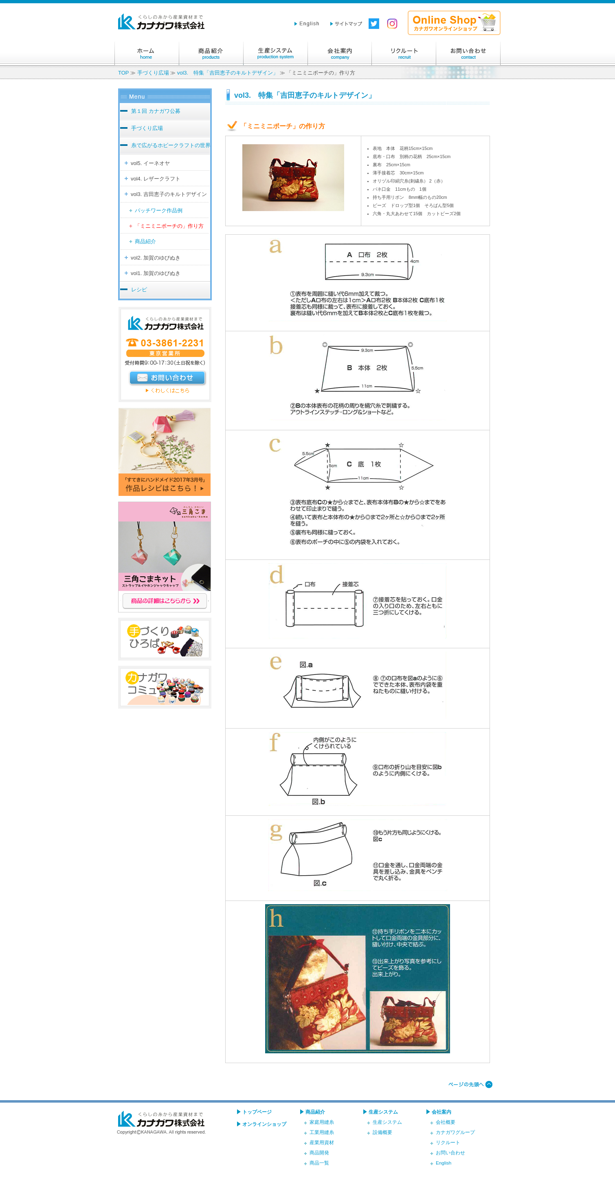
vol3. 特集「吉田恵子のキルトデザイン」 (227, 73)
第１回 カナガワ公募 (155, 111)
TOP (123, 73)
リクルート (404, 53)
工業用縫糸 (322, 1132)
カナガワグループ (455, 1132)
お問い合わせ (468, 53)
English (443, 1162)
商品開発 (319, 1152)
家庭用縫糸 (322, 1122)
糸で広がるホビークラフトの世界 (171, 145)
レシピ (139, 289)
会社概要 (445, 1122)
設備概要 (382, 1132)
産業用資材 (322, 1142)
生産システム (275, 53)
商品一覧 (319, 1162)
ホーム (146, 53)
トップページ (257, 1111)
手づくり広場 (153, 73)
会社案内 (340, 53)
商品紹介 (211, 53)
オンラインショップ (264, 1124)
